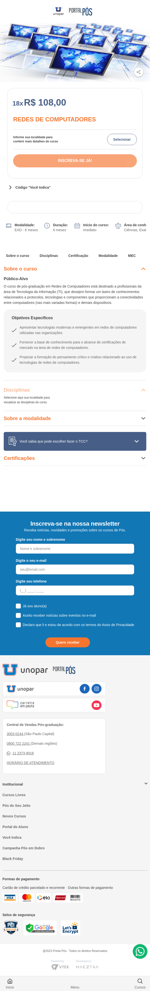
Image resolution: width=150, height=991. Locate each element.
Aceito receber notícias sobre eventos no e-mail (59, 615)
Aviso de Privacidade (118, 625)
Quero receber (68, 642)
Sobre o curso (17, 256)
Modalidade (108, 256)
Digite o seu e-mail (31, 561)
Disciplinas (49, 256)
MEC (132, 256)
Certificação (78, 256)
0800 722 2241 (19, 743)
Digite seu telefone (31, 581)
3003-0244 (15, 734)
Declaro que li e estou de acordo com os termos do (78, 625)
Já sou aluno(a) (35, 606)
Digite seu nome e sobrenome (40, 539)
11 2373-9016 (20, 753)
